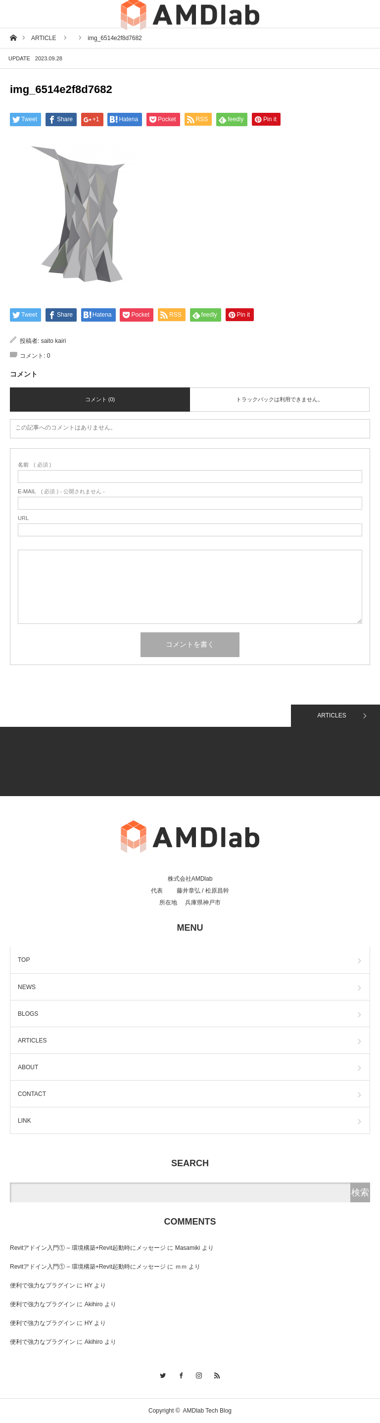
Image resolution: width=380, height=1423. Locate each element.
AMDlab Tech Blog (207, 1410)
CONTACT (32, 1094)
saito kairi (53, 340)
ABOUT (28, 1067)
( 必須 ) (34, 465)
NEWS (27, 987)
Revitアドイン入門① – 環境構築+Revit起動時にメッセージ (88, 1247)
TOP (24, 959)
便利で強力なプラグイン (42, 1285)
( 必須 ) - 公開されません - (61, 491)
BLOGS (28, 1013)
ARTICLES (331, 715)
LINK (24, 1120)
